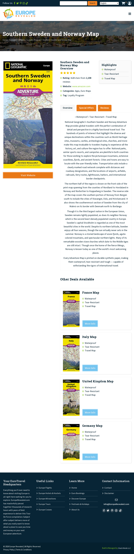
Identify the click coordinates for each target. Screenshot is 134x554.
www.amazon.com (81, 86)
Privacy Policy (8, 549)
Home (74, 488)
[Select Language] (109, 3)
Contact (108, 488)
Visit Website (28, 175)
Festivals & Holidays (80, 504)
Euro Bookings (78, 493)
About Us (75, 509)
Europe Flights (45, 488)
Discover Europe (78, 499)
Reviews (104, 108)
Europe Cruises (45, 509)
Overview (67, 108)
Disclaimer (109, 493)
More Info (90, 323)
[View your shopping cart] (123, 3)
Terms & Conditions (24, 549)
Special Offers (86, 108)
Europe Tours (45, 504)
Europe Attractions (47, 499)
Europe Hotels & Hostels (50, 493)
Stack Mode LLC (124, 548)
